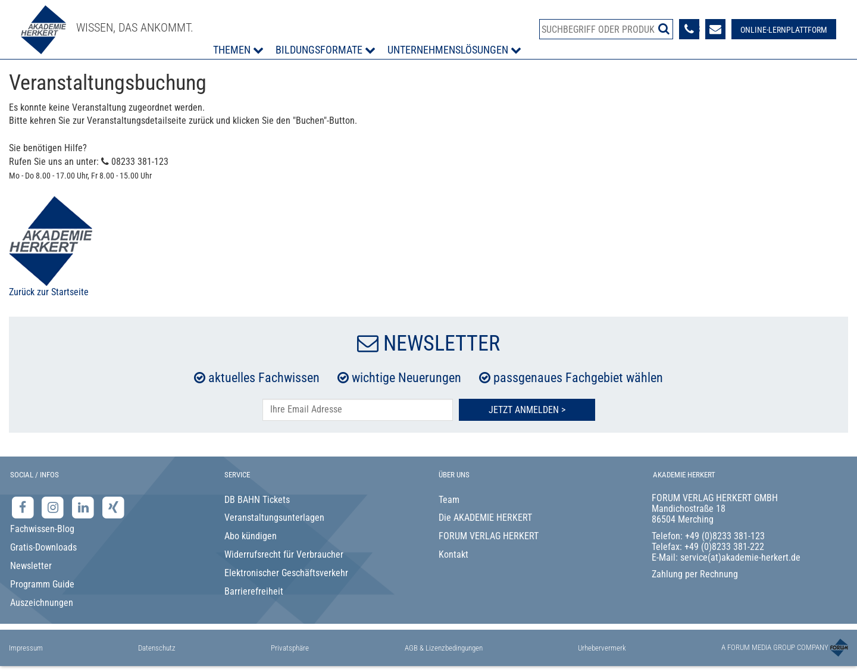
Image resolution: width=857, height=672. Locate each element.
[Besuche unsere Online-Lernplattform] (783, 29)
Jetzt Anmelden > (527, 409)
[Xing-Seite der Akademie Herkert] (113, 507)
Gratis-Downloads (43, 547)
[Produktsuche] (606, 29)
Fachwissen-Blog (42, 529)
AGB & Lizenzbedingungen (444, 647)
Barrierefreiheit (253, 591)
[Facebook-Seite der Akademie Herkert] (24, 507)
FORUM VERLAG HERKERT (489, 536)
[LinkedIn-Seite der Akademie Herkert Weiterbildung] (84, 507)
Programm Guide (42, 584)
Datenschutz (157, 647)
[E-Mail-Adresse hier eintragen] (357, 410)
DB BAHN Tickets (257, 499)
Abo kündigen (250, 536)
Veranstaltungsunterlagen (274, 517)
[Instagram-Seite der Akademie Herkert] (54, 507)
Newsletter (31, 565)
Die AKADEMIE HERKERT (485, 517)
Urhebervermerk (602, 647)
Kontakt (453, 554)
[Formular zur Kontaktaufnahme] (715, 29)
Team (449, 499)
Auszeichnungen (41, 602)
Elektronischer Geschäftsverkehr (286, 573)
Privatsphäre (290, 647)
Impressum (26, 647)
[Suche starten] (664, 28)
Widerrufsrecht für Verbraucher (283, 554)
